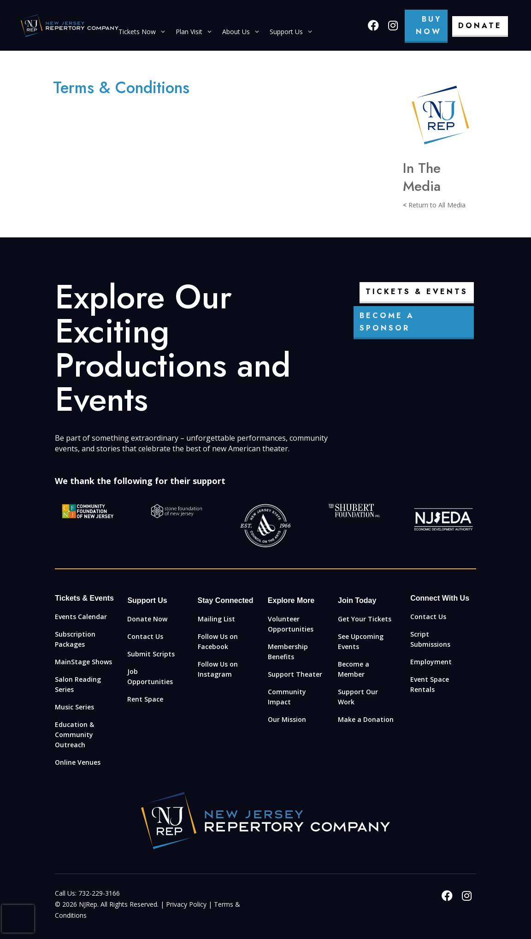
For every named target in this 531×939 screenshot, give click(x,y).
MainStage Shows (83, 661)
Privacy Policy (186, 904)
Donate (480, 25)
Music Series (74, 707)
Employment (431, 661)
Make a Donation (366, 719)
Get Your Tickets (364, 618)
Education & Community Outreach (74, 734)
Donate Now (147, 618)
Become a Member (353, 669)
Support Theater (295, 674)
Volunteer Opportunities (290, 623)
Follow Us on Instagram (218, 669)
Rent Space (145, 699)
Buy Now (429, 25)
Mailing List (216, 618)
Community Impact (287, 696)
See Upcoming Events (361, 641)
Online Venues (77, 762)
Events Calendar (81, 616)
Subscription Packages (75, 639)
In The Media (422, 177)
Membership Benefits (288, 651)
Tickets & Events (417, 291)
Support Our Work (358, 696)
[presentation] (18, 919)
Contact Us (145, 636)
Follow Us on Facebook (218, 641)
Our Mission (287, 719)
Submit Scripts (151, 654)
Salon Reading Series (78, 684)
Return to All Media (437, 205)
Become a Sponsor (387, 321)
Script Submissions (430, 639)
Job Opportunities (150, 676)
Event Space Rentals (429, 684)
